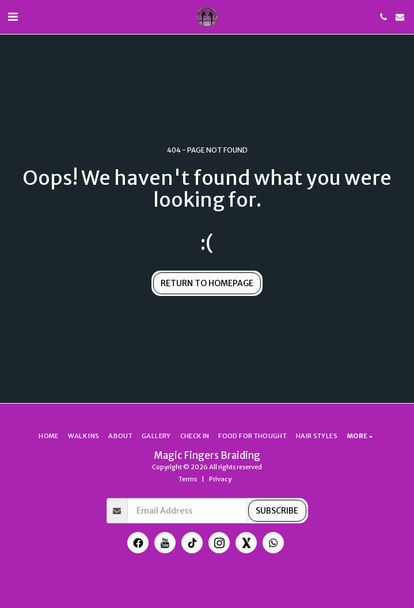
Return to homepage (207, 283)
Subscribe (277, 511)
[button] (12, 16)
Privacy (220, 479)
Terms (187, 479)
